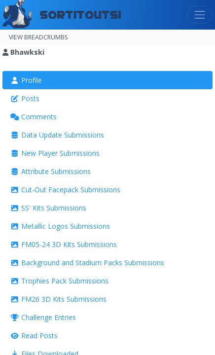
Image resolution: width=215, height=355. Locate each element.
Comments (33, 116)
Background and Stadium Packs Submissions (87, 262)
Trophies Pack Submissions (59, 280)
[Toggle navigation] (200, 15)
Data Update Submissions (57, 135)
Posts (24, 98)
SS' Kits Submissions (48, 208)
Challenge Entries (43, 317)
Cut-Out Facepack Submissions (65, 189)
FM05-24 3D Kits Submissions (63, 244)
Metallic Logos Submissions (60, 226)
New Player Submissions (55, 153)
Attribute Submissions (50, 171)
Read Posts (34, 335)
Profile (26, 80)
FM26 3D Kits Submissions (58, 299)
